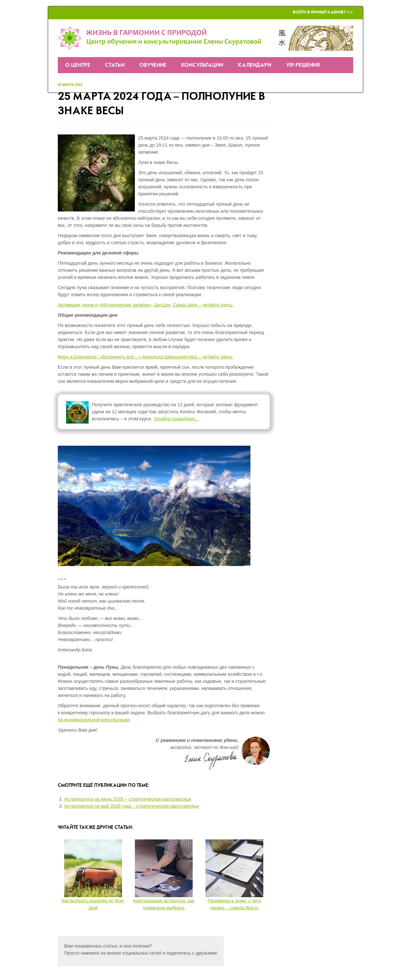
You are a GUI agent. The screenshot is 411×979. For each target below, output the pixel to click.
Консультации (202, 65)
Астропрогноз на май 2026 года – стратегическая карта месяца (131, 806)
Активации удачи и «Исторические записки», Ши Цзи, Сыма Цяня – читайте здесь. (145, 304)
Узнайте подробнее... (176, 418)
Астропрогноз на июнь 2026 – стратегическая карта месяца (127, 799)
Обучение (152, 65)
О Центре (77, 65)
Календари (254, 65)
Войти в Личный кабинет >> (323, 12)
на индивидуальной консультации (94, 719)
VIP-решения (303, 65)
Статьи (115, 65)
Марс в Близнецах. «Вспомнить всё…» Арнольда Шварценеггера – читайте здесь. (145, 356)
